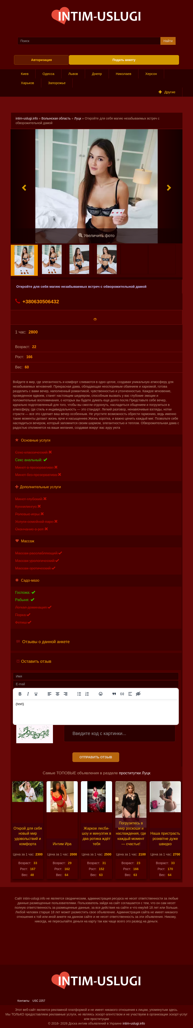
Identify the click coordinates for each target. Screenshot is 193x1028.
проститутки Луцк (134, 773)
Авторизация (41, 60)
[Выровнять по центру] (57, 694)
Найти (168, 41)
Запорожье (57, 83)
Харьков (27, 83)
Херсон (151, 74)
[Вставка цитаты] (114, 694)
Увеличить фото (96, 235)
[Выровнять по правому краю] (65, 694)
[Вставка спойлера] (130, 694)
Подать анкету (124, 60)
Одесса (48, 74)
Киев (24, 74)
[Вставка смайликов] (101, 694)
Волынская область (56, 118)
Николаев (123, 74)
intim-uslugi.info (27, 118)
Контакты (23, 1000)
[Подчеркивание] (36, 694)
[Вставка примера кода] (122, 694)
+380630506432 (37, 301)
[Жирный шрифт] (20, 694)
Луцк (77, 118)
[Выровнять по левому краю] (49, 694)
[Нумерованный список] (87, 694)
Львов (73, 74)
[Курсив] (28, 694)
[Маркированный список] (79, 694)
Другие (167, 92)
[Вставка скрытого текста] (138, 694)
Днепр (97, 74)
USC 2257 (39, 1000)
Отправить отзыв (96, 757)
